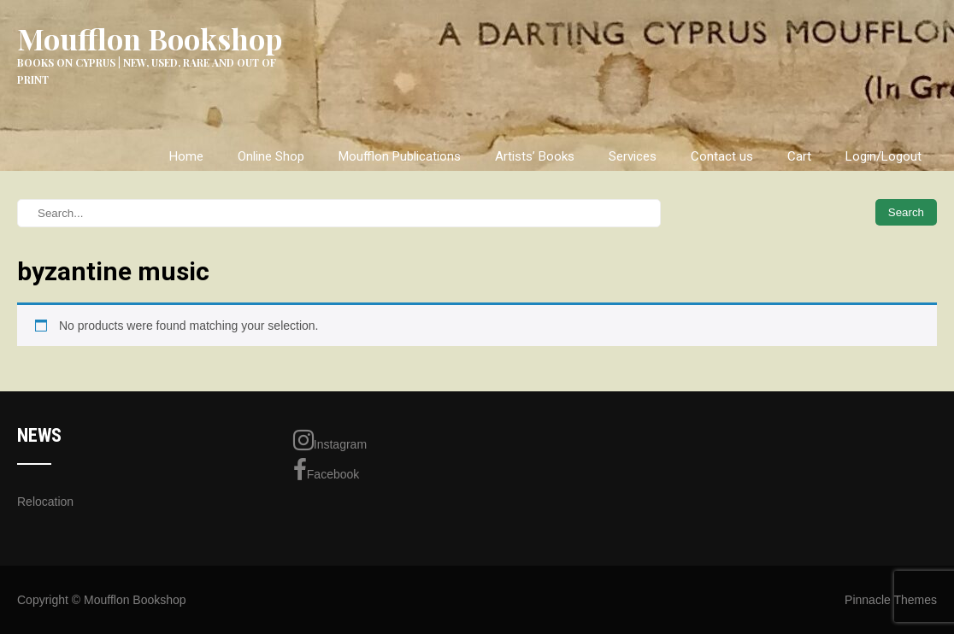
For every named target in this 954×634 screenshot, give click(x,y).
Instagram (330, 440)
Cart (799, 156)
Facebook (326, 470)
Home (186, 156)
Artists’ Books (534, 156)
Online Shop (271, 156)
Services (633, 156)
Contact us (722, 156)
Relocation (45, 501)
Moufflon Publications (400, 156)
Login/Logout (883, 156)
